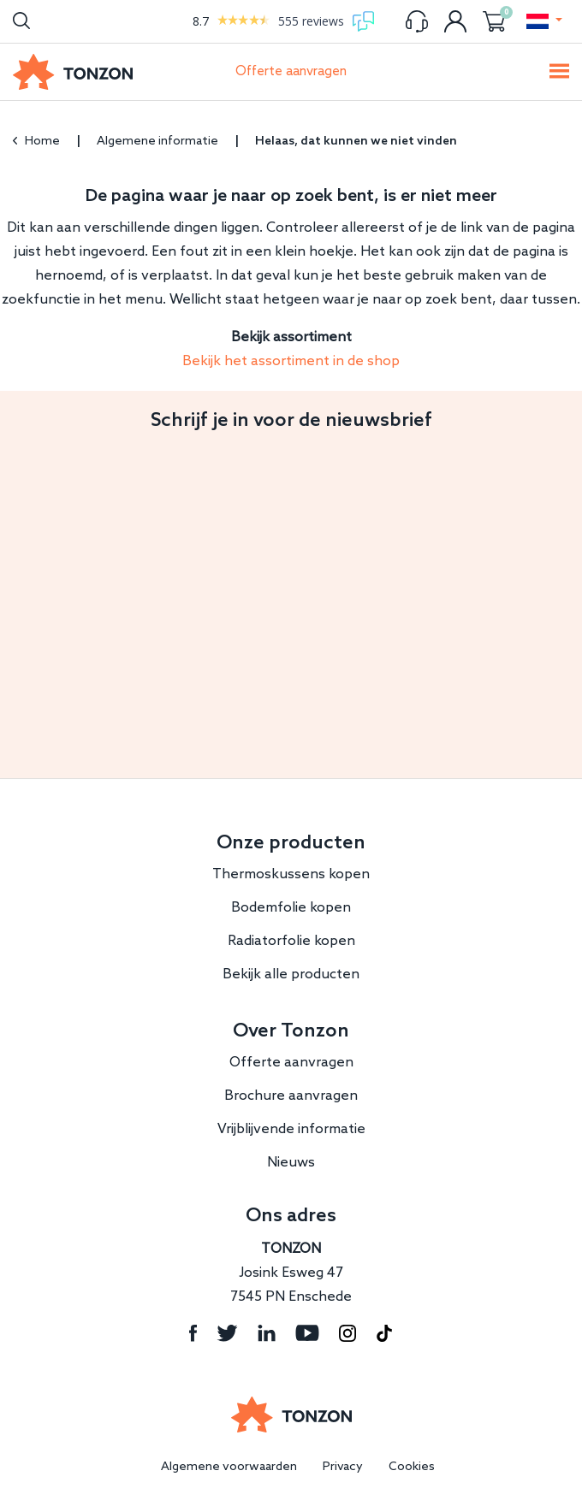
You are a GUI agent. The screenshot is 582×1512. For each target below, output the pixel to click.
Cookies (412, 1467)
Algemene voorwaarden (229, 1467)
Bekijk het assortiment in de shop (291, 361)
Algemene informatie (157, 141)
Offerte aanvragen (291, 72)
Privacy (343, 1467)
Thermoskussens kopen (291, 874)
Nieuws (291, 1163)
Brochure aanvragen (291, 1096)
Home (36, 141)
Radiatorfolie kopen (291, 941)
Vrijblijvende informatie (291, 1129)
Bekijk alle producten (291, 974)
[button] (543, 21)
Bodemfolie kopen (291, 908)
